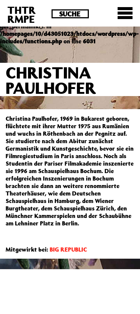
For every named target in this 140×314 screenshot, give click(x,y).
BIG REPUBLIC (68, 249)
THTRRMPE (21, 14)
